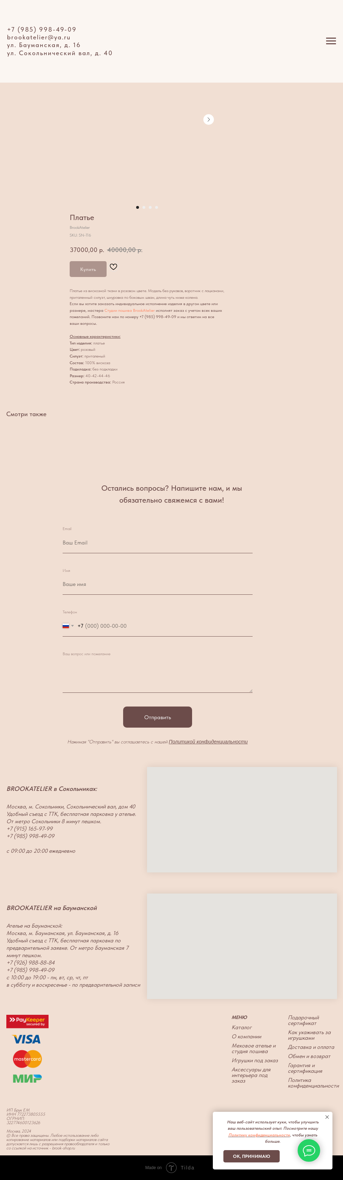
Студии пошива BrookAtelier (129, 310)
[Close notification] (327, 1117)
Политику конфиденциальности (259, 1135)
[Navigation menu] (331, 41)
